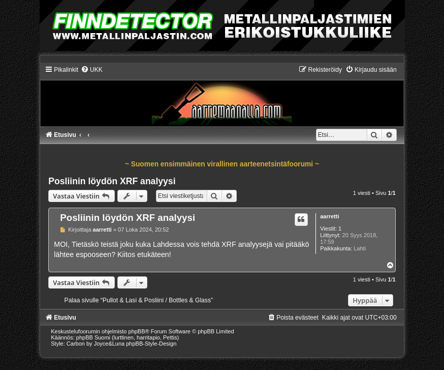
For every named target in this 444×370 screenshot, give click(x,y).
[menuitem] (92, 69)
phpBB (137, 331)
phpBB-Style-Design (151, 343)
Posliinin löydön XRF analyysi (111, 181)
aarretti (329, 216)
